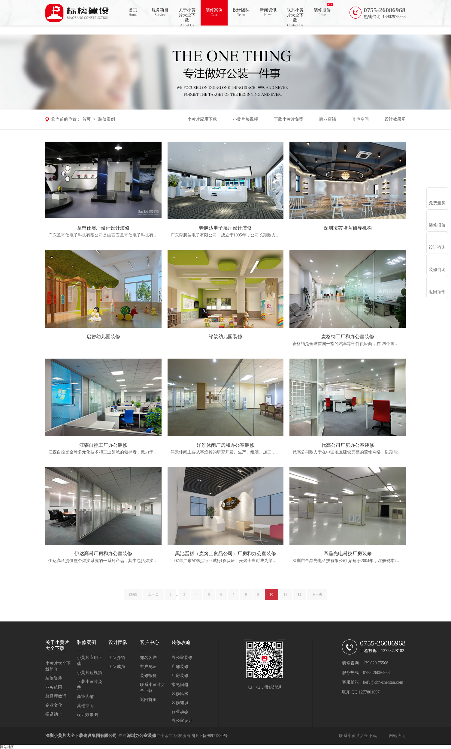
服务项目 (160, 12)
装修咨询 (437, 269)
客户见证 (148, 666)
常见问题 (179, 684)
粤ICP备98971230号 (210, 735)
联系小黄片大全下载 (295, 17)
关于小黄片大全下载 (187, 17)
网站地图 (7, 747)
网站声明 (397, 735)
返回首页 (148, 699)
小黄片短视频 (245, 119)
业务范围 (53, 687)
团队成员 (116, 666)
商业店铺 (327, 119)
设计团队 (241, 12)
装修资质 (53, 678)
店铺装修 (179, 666)
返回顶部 (437, 292)
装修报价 (322, 12)
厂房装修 (179, 675)
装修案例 (214, 12)
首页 (133, 12)
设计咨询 (437, 247)
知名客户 (148, 657)
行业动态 (179, 711)
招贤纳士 (53, 714)
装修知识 (179, 702)
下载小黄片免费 (288, 119)
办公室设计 (181, 720)
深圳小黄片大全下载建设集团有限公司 (81, 735)
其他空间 (360, 119)
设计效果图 (395, 119)
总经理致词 (55, 696)
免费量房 (437, 203)
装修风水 (179, 693)
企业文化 (53, 705)
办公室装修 (181, 657)
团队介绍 (116, 657)
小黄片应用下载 (202, 119)
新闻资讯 (268, 12)
